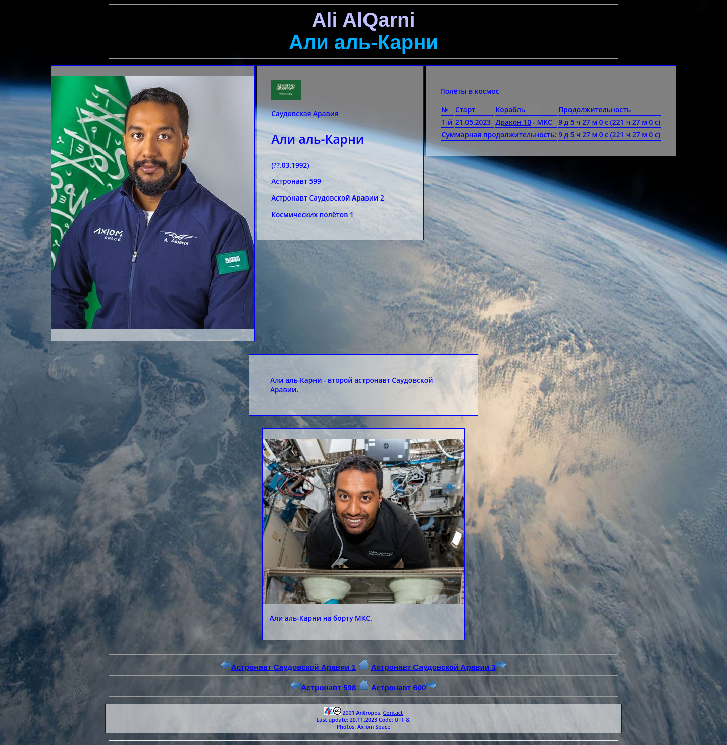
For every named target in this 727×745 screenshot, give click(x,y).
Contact (393, 712)
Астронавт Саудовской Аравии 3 (438, 667)
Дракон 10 (514, 122)
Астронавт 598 (323, 687)
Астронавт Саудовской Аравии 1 (288, 667)
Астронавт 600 (404, 687)
